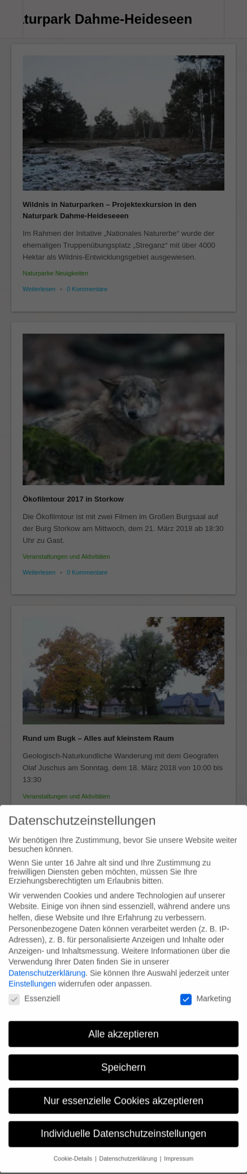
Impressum (178, 1149)
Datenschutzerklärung (46, 963)
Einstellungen (32, 974)
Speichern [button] (123, 1058)
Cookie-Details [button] (74, 1149)
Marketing (205, 989)
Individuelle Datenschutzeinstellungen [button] (123, 1124)
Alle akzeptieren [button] (123, 1024)
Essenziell (34, 989)
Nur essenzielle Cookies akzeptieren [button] (123, 1091)
